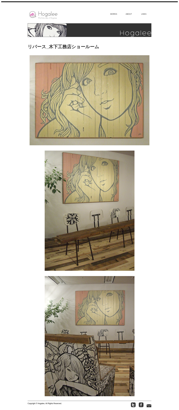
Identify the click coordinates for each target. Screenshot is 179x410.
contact (149, 404)
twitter (133, 404)
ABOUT (129, 14)
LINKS (144, 14)
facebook (141, 404)
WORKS (113, 14)
